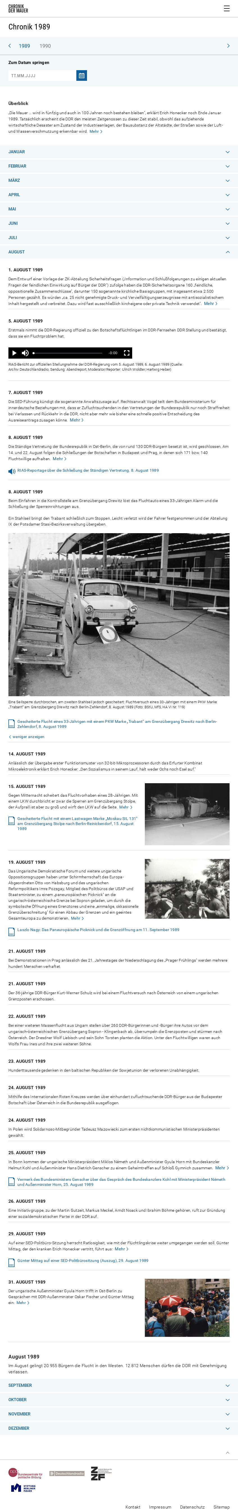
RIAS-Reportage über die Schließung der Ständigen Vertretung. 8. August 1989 (88, 470)
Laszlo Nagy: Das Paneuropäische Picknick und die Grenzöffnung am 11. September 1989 (98, 929)
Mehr (94, 131)
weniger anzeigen (28, 736)
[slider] (68, 353)
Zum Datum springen (28, 62)
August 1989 (24, 1357)
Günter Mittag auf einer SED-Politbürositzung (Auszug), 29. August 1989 (83, 1260)
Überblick (18, 103)
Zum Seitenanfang (228, 1453)
